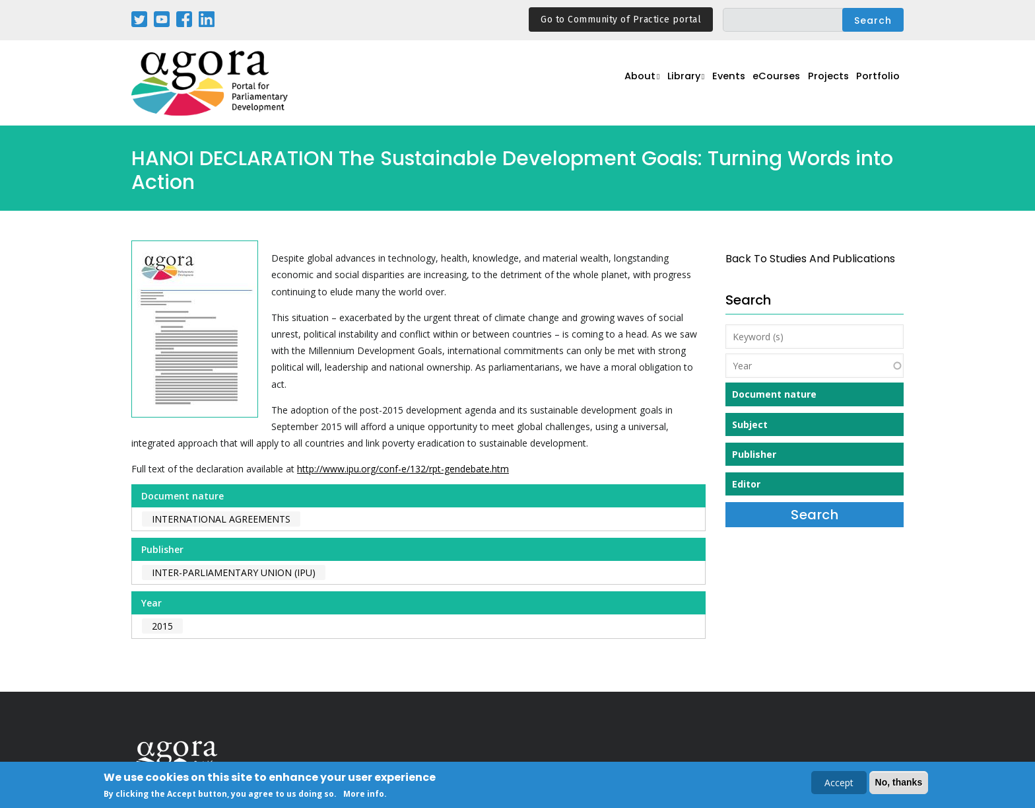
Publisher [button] (754, 454)
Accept (838, 784)
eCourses (765, 84)
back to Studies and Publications (810, 258)
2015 (162, 626)
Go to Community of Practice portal (621, 19)
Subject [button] (750, 424)
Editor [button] (746, 484)
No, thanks (899, 783)
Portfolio (876, 84)
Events (712, 84)
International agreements (221, 519)
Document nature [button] (774, 394)
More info (363, 795)
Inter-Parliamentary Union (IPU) (234, 572)
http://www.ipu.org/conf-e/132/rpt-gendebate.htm (403, 468)
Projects (822, 84)
